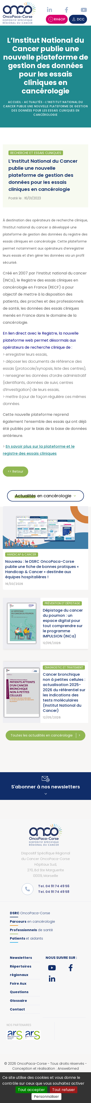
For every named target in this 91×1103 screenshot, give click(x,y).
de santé (31, 930)
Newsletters (21, 957)
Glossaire (18, 1000)
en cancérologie (32, 921)
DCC (77, 19)
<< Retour (15, 471)
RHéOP (56, 19)
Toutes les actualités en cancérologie (42, 735)
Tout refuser (63, 1089)
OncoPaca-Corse (30, 913)
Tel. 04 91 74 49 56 (53, 886)
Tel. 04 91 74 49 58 (53, 891)
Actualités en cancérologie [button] (43, 496)
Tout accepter (31, 1089)
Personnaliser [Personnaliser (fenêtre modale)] (46, 1096)
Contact (17, 1009)
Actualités (33, 102)
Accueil (14, 102)
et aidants (26, 938)
